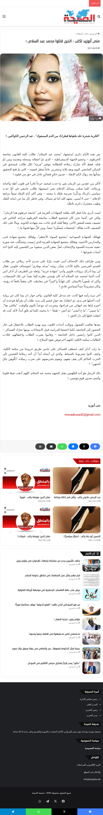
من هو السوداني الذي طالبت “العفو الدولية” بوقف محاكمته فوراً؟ (47, 604)
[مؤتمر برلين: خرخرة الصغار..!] (91, 624)
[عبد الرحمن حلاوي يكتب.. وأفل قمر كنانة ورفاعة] (76, 480)
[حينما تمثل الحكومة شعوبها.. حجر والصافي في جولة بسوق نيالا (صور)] (91, 653)
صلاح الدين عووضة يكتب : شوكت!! (33, 536)
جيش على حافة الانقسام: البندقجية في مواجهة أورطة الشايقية (49, 590)
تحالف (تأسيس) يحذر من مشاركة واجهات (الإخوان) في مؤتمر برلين (48, 560)
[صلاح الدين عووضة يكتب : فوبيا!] (26, 480)
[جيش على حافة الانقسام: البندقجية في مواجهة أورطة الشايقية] (91, 594)
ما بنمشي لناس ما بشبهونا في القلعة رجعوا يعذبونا (54, 634)
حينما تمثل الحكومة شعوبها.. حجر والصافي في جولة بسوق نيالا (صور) (46, 648)
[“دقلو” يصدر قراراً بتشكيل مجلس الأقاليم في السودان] (91, 668)
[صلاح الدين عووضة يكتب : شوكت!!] (26, 519)
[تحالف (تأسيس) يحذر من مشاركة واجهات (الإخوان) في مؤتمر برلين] (91, 565)
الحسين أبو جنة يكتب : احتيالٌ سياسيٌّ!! (81, 536)
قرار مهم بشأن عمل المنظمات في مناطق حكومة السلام (52, 575)
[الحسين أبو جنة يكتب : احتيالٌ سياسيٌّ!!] (76, 519)
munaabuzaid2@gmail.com (82, 414)
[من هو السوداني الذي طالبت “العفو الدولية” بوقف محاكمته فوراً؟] (91, 609)
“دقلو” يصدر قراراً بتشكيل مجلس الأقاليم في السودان (54, 663)
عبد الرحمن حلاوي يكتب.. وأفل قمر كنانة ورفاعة (77, 497)
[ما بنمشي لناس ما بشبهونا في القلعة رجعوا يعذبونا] (91, 638)
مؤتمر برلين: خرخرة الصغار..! (67, 619)
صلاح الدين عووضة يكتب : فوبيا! (35, 497)
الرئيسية (95, 34)
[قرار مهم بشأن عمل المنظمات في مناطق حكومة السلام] (91, 580)
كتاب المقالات (81, 34)
